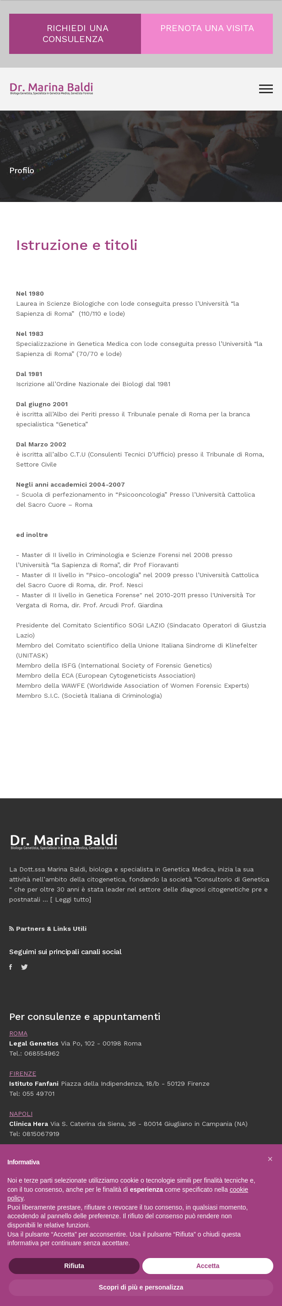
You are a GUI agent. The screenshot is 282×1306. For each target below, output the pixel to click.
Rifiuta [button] (74, 1265)
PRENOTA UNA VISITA (207, 27)
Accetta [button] (208, 1265)
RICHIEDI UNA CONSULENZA (75, 33)
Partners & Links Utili (48, 928)
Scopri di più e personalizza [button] (141, 1287)
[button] (270, 1159)
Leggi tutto (72, 899)
